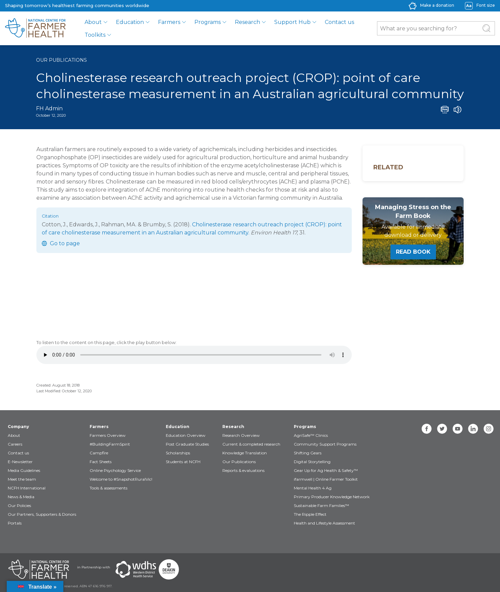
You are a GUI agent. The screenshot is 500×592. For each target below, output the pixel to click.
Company (18, 426)
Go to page (65, 243)
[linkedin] (473, 429)
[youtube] (457, 429)
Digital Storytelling (312, 461)
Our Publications (61, 60)
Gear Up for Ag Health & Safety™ (326, 470)
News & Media (21, 496)
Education (130, 22)
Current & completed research (251, 444)
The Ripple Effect (310, 514)
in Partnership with (93, 567)
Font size (485, 5)
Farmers (169, 22)
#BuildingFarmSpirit (110, 444)
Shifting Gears (307, 452)
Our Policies (19, 505)
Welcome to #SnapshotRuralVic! (121, 479)
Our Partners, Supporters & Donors (42, 514)
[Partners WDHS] (136, 569)
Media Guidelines (24, 470)
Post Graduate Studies (187, 444)
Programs (207, 22)
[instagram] (488, 429)
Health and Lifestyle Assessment (324, 523)
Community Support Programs (325, 444)
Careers (15, 444)
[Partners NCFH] (38, 569)
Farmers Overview (108, 435)
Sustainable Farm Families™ (321, 505)
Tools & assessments (108, 487)
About (93, 22)
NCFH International (26, 487)
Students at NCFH (183, 461)
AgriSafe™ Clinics (311, 435)
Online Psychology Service (115, 470)
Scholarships (178, 452)
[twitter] (442, 429)
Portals (15, 523)
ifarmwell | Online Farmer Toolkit (326, 479)
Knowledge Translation (244, 452)
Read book (413, 252)
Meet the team (22, 479)
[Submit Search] (486, 28)
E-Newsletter (20, 461)
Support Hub (292, 22)
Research (247, 22)
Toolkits (95, 35)
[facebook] (426, 429)
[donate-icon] (412, 5)
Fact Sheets (101, 461)
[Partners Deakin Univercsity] (169, 569)
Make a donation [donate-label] (437, 5)
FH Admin (49, 108)
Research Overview (241, 435)
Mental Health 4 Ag (313, 487)
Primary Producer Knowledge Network (332, 496)
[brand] (35, 28)
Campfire (99, 452)
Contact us (339, 22)
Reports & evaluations (243, 470)
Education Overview (186, 435)
